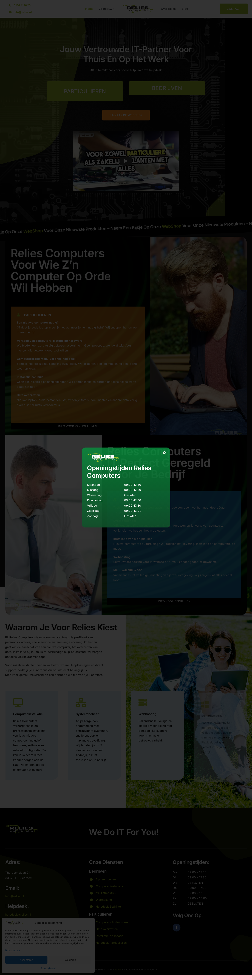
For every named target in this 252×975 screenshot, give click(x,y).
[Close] (164, 452)
